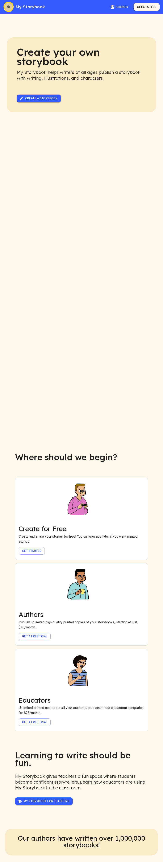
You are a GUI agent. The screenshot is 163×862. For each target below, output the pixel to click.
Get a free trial (34, 636)
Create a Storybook (38, 98)
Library (119, 7)
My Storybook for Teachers (43, 801)
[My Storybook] (24, 7)
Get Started (146, 7)
